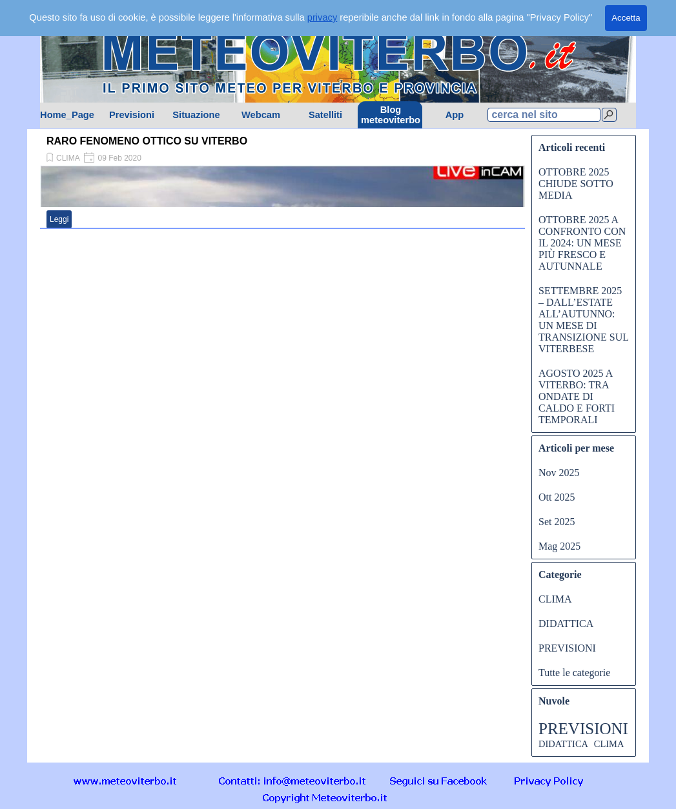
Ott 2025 (556, 497)
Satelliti (325, 115)
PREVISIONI (567, 648)
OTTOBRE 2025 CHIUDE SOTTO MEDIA (575, 183)
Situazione (196, 115)
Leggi (59, 219)
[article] (282, 180)
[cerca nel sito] (543, 115)
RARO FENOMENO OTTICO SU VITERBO (146, 140)
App (455, 115)
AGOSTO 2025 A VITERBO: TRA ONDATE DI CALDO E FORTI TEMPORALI (576, 396)
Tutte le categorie (574, 672)
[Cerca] (609, 115)
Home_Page (67, 115)
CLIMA (68, 158)
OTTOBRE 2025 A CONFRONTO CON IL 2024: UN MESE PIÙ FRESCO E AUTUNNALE (582, 243)
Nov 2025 (559, 472)
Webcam (260, 115)
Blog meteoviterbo (390, 115)
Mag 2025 (559, 546)
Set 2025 (556, 521)
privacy (322, 17)
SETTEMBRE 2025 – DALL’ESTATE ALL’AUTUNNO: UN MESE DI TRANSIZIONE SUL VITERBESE (583, 319)
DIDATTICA (565, 623)
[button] (292, 780)
